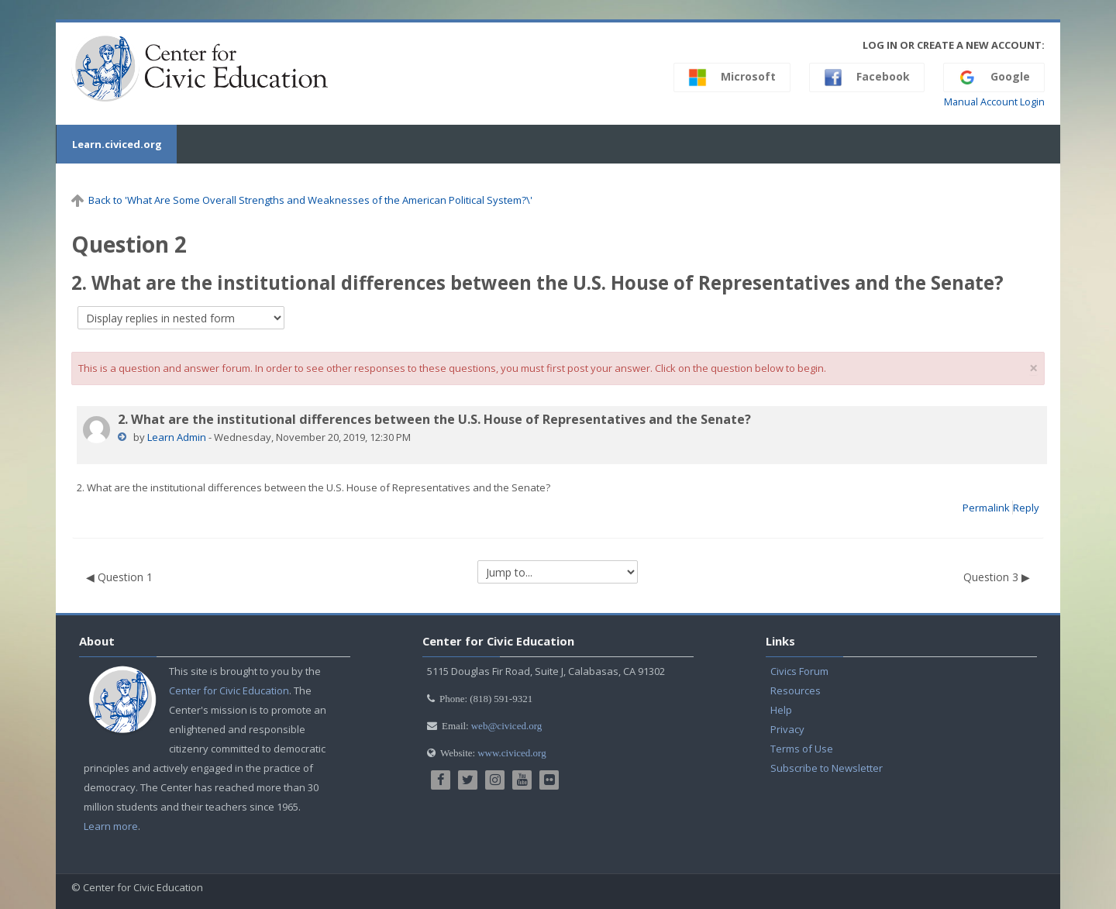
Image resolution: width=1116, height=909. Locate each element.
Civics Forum (799, 671)
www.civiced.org (511, 753)
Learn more (111, 826)
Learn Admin (176, 437)
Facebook (867, 77)
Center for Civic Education (229, 690)
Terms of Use (801, 749)
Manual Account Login (994, 101)
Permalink (986, 508)
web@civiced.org (506, 726)
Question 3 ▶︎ (996, 577)
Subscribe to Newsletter (826, 768)
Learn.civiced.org (116, 144)
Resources (795, 690)
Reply (1026, 508)
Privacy (787, 729)
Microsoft (732, 77)
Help (781, 710)
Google (994, 77)
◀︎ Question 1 (119, 577)
